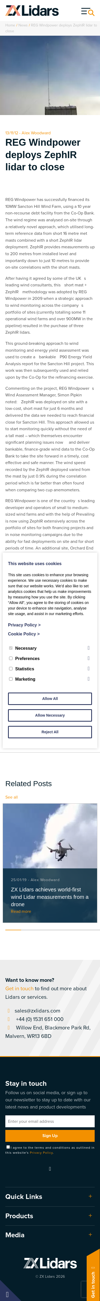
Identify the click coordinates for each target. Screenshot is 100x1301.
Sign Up (50, 1136)
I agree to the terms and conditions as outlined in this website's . (50, 1150)
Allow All (50, 699)
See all (11, 797)
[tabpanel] (50, 863)
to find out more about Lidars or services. (46, 988)
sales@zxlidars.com (32, 1011)
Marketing (22, 679)
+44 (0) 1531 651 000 (34, 1019)
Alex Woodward (36, 133)
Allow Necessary (50, 715)
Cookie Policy (24, 634)
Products (19, 1216)
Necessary (23, 648)
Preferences (24, 658)
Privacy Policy (41, 1152)
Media (15, 1235)
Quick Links (23, 1197)
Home (10, 25)
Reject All (50, 732)
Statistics (21, 669)
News (23, 25)
